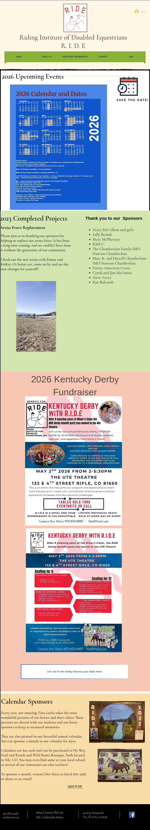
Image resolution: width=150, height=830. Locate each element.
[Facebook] (132, 815)
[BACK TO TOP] (75, 786)
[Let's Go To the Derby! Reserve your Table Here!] (74, 671)
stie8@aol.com (11, 817)
